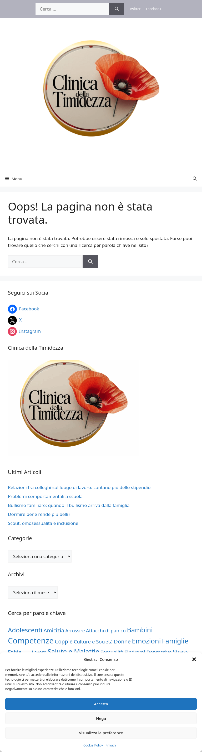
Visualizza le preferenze (101, 732)
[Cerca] (116, 9)
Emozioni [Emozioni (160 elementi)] (146, 641)
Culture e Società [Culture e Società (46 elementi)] (93, 641)
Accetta (101, 703)
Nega (101, 718)
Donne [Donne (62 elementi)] (122, 641)
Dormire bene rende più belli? (39, 514)
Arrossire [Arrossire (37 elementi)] (75, 630)
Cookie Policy (93, 745)
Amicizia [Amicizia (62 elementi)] (53, 630)
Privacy (110, 745)
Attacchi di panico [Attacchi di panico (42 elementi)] (106, 630)
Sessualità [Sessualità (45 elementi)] (111, 652)
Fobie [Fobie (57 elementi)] (14, 652)
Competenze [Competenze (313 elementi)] (31, 640)
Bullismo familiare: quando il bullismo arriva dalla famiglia (69, 505)
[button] (194, 659)
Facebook (153, 8)
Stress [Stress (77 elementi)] (181, 652)
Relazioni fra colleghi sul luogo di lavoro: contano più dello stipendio (79, 487)
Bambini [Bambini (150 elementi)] (140, 629)
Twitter (135, 8)
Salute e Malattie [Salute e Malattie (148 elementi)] (73, 651)
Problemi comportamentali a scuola (45, 496)
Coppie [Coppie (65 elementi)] (64, 641)
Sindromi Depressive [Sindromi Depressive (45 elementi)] (147, 652)
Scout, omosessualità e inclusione (43, 523)
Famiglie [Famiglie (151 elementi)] (175, 640)
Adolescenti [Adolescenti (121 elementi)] (25, 630)
